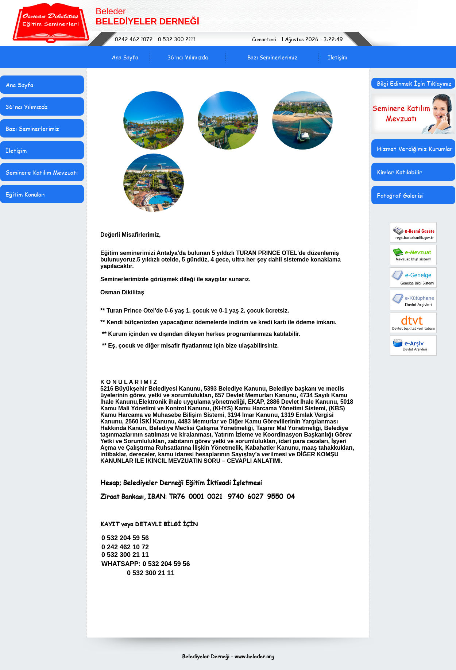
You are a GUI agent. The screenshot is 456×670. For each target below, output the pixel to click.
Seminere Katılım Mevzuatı (41, 172)
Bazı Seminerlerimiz (272, 57)
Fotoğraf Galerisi (400, 195)
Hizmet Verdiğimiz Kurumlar (415, 148)
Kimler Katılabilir (399, 172)
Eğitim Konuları (25, 194)
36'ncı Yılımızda (187, 57)
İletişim (337, 57)
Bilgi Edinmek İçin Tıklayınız (414, 83)
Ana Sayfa (125, 57)
